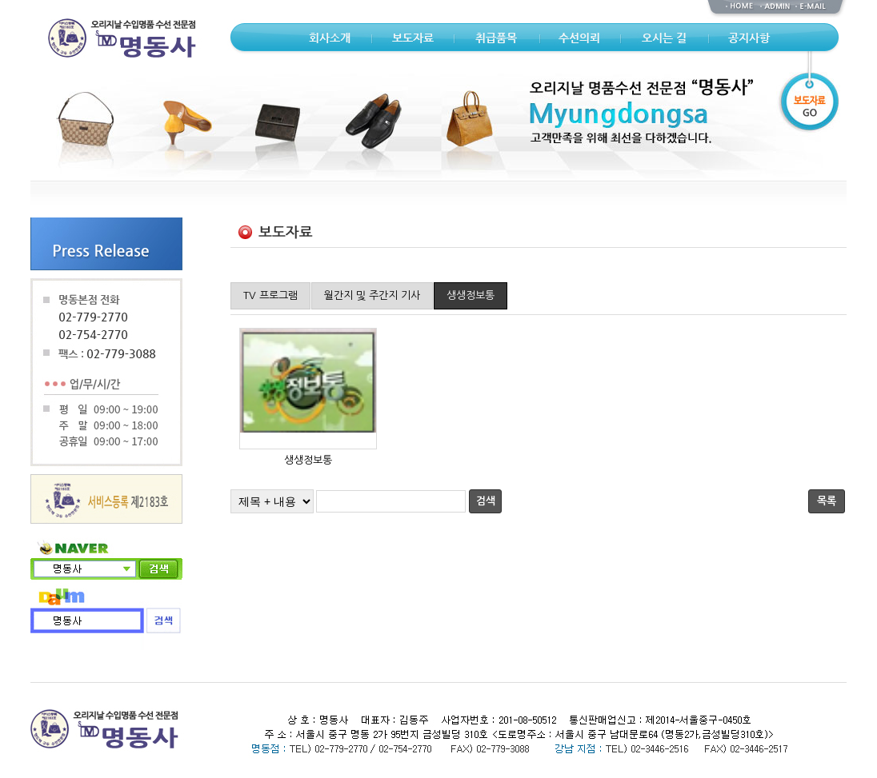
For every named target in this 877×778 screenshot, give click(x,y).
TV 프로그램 (270, 295)
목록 (826, 501)
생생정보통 (471, 295)
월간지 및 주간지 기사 (372, 295)
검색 (485, 501)
